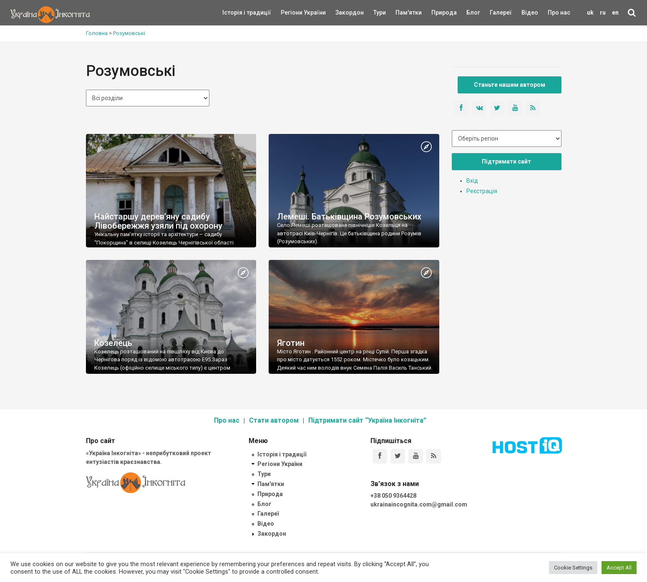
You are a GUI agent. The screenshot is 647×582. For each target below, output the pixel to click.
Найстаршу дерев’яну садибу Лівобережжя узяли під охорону (158, 221)
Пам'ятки (402, 12)
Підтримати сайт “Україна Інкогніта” (367, 420)
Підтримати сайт (506, 161)
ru (603, 12)
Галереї (501, 12)
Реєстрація (481, 191)
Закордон (342, 12)
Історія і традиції (234, 12)
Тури (379, 12)
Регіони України (292, 12)
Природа (437, 12)
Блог (473, 12)
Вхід (472, 180)
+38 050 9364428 (393, 495)
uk (590, 12)
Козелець (113, 343)
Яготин (291, 343)
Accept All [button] (619, 567)
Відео (529, 12)
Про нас (559, 12)
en (615, 12)
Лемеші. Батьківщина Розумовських (349, 217)
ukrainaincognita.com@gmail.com (418, 504)
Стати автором (274, 420)
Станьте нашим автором (509, 84)
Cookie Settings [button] (573, 567)
